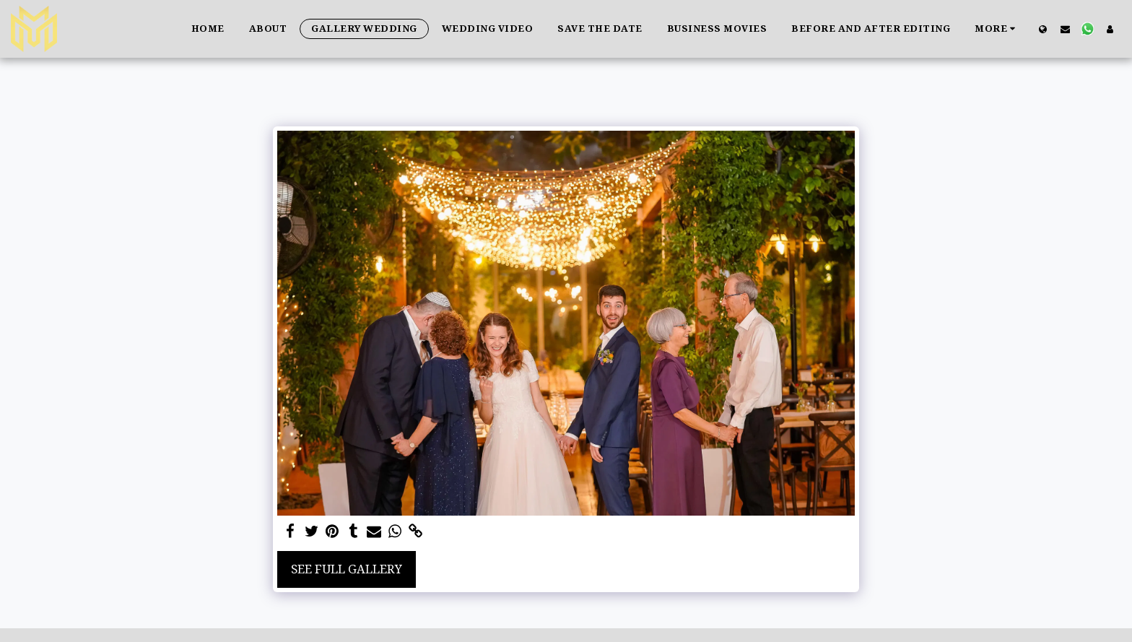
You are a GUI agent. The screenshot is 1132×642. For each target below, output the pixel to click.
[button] (1065, 29)
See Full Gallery (346, 568)
